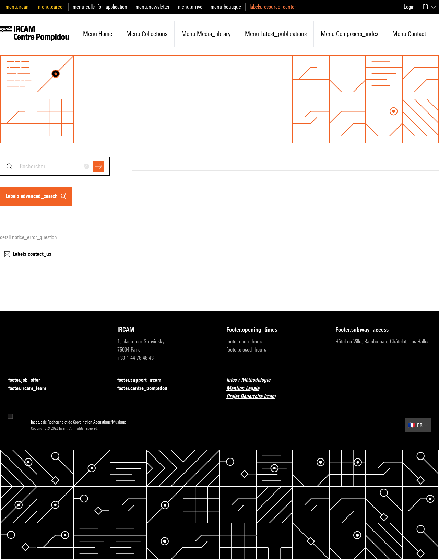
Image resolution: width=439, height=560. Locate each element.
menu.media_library (206, 33)
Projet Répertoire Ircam (255, 396)
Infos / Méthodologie (252, 380)
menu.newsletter (152, 6)
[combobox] (55, 166)
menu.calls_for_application (100, 6)
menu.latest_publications (276, 33)
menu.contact (409, 33)
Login (409, 6)
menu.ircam (17, 6)
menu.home (97, 33)
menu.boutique (226, 6)
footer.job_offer (28, 380)
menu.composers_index (349, 33)
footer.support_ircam (143, 380)
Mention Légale (247, 388)
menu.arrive (190, 6)
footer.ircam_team (31, 388)
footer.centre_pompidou (146, 388)
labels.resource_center (273, 6)
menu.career (51, 6)
